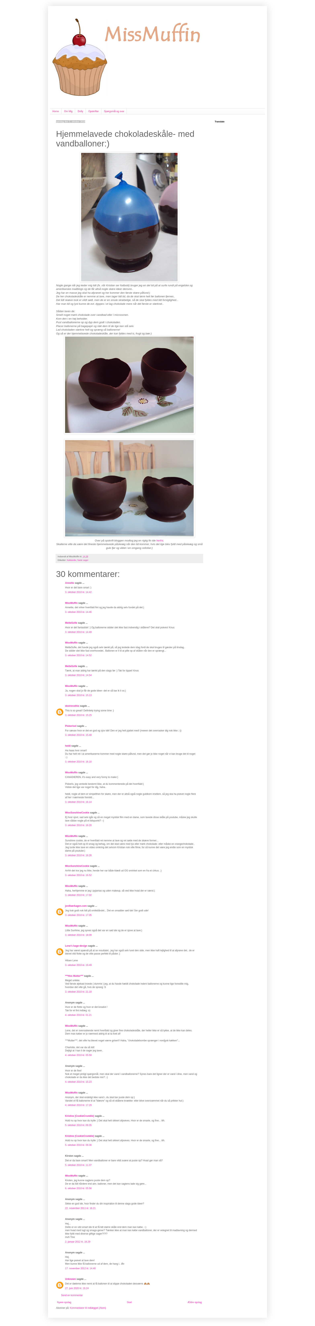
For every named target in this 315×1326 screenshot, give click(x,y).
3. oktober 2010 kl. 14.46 (78, 612)
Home (55, 111)
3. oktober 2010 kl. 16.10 (78, 761)
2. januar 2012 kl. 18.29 (77, 1241)
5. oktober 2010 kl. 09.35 (78, 1125)
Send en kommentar (72, 1295)
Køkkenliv (71, 560)
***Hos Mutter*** (74, 976)
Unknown (70, 1279)
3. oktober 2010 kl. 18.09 (78, 935)
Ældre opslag (194, 1302)
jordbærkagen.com (76, 906)
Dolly (80, 111)
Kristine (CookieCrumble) (79, 1116)
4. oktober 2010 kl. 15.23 (78, 1081)
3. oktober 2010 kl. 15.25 (78, 715)
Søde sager (83, 560)
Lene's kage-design (76, 945)
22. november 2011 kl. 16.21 (80, 1208)
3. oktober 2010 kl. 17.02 (78, 895)
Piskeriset (71, 726)
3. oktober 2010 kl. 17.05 (78, 915)
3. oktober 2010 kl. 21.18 (78, 991)
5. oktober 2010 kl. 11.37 (78, 1165)
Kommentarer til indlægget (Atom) (88, 1308)
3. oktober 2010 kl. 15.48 (78, 735)
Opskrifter (93, 111)
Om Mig (68, 111)
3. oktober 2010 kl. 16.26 (78, 855)
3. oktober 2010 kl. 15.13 (78, 695)
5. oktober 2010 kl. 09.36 (78, 1145)
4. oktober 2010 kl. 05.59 (78, 1055)
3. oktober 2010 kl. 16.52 (78, 875)
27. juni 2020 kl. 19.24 (77, 1288)
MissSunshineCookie (77, 812)
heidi (68, 745)
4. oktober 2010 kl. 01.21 (78, 1015)
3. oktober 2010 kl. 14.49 (78, 632)
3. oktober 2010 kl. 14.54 (78, 675)
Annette (69, 583)
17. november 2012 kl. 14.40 (80, 1268)
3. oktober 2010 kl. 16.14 (78, 802)
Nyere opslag (64, 1302)
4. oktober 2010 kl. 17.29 (78, 1105)
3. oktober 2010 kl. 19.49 (78, 965)
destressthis (72, 706)
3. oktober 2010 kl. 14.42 (78, 592)
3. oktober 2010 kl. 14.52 (78, 655)
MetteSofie (71, 622)
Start (129, 1302)
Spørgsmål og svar (114, 111)
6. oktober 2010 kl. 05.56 (78, 1188)
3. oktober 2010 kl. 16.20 (78, 825)
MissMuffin (71, 603)
